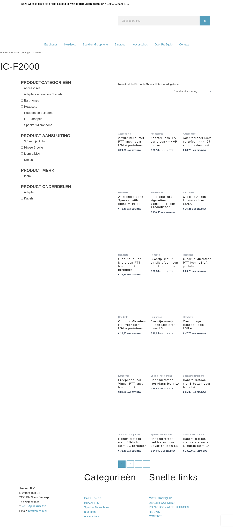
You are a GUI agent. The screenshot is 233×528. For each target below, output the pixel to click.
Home (3, 52)
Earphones (50, 44)
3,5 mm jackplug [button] (35, 141)
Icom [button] (27, 176)
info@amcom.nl (37, 511)
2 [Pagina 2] (130, 464)
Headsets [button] (30, 106)
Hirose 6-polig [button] (33, 147)
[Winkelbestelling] (191, 91)
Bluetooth (120, 44)
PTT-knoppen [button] (33, 119)
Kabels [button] (28, 198)
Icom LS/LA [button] (32, 153)
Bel (117, 3)
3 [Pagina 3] (138, 464)
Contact (184, 44)
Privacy (146, 520)
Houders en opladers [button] (38, 113)
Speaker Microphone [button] (38, 125)
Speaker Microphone (95, 44)
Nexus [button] (28, 160)
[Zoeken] (205, 20)
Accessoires (140, 44)
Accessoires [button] (32, 88)
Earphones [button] (31, 100)
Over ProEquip (163, 44)
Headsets (70, 44)
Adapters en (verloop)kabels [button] (43, 94)
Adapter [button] (29, 192)
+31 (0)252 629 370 (34, 506)
